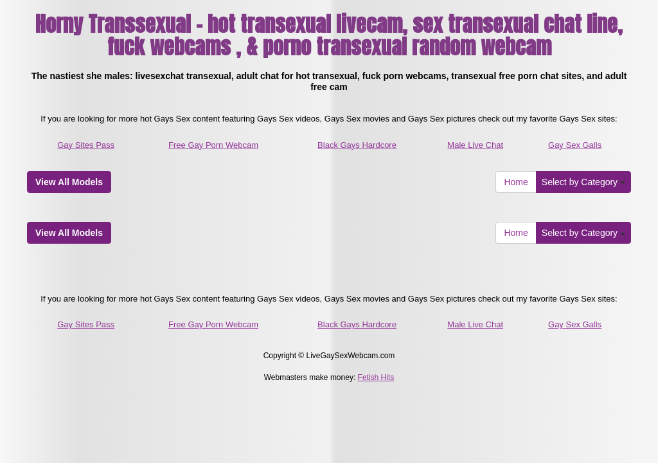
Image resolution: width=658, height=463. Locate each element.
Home (516, 182)
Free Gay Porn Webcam (213, 145)
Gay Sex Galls (574, 145)
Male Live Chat (475, 145)
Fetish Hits (376, 377)
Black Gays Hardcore (356, 145)
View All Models (69, 182)
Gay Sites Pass (85, 145)
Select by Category (583, 182)
